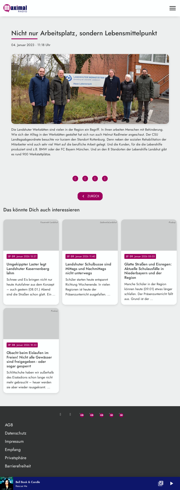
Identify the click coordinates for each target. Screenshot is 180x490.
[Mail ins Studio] (60, 414)
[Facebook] (90, 414)
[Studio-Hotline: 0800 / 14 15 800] (70, 414)
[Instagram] (100, 414)
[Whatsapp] (80, 414)
